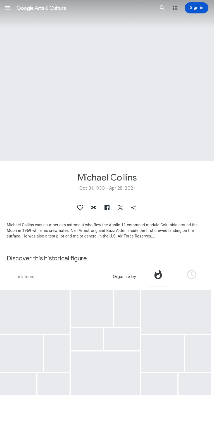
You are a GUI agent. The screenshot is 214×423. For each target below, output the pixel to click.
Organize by (124, 276)
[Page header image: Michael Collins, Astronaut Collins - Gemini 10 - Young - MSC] (107, 80)
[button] (8, 8)
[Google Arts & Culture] (85, 8)
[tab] (158, 276)
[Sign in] (196, 7)
